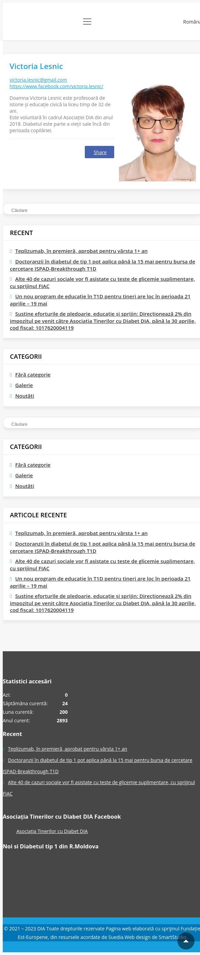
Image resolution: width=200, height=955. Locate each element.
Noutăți (24, 395)
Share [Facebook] (100, 152)
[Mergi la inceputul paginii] (186, 941)
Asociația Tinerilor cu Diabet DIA (52, 831)
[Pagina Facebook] (28, 883)
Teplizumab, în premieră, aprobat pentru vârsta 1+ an (81, 250)
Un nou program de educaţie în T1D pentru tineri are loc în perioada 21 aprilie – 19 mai (100, 300)
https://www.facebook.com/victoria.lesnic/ (56, 86)
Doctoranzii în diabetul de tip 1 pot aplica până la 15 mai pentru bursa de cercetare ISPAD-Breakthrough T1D (102, 265)
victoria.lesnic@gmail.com (38, 80)
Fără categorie (32, 374)
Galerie (24, 385)
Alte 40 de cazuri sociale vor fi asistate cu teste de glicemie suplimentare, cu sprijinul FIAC (102, 282)
